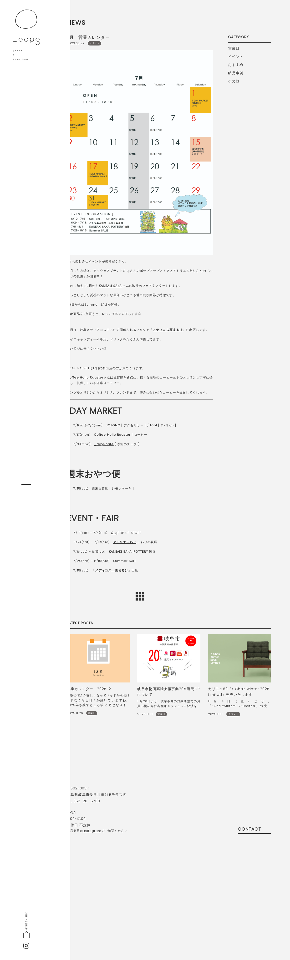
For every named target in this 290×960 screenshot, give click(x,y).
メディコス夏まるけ (168, 330)
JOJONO (113, 425)
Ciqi (114, 533)
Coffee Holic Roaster (85, 377)
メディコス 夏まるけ (111, 570)
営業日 (233, 48)
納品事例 (235, 73)
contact (254, 829)
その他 (233, 81)
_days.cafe (104, 444)
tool (153, 425)
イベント (235, 56)
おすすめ (235, 64)
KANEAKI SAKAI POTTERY (128, 551)
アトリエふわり (124, 542)
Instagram (92, 831)
